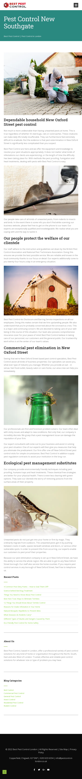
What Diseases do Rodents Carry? (17, 615)
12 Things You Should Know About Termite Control (24, 603)
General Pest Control (12, 696)
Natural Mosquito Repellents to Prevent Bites (22, 611)
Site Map (63, 749)
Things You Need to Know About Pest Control (22, 595)
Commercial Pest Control (14, 693)
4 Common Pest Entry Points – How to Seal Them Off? (26, 587)
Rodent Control (10, 706)
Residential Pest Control (13, 702)
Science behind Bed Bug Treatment (18, 591)
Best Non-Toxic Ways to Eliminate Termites (21, 599)
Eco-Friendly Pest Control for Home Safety (21, 623)
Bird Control (9, 690)
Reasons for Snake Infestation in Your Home (22, 607)
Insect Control (9, 699)
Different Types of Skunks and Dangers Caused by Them (27, 619)
